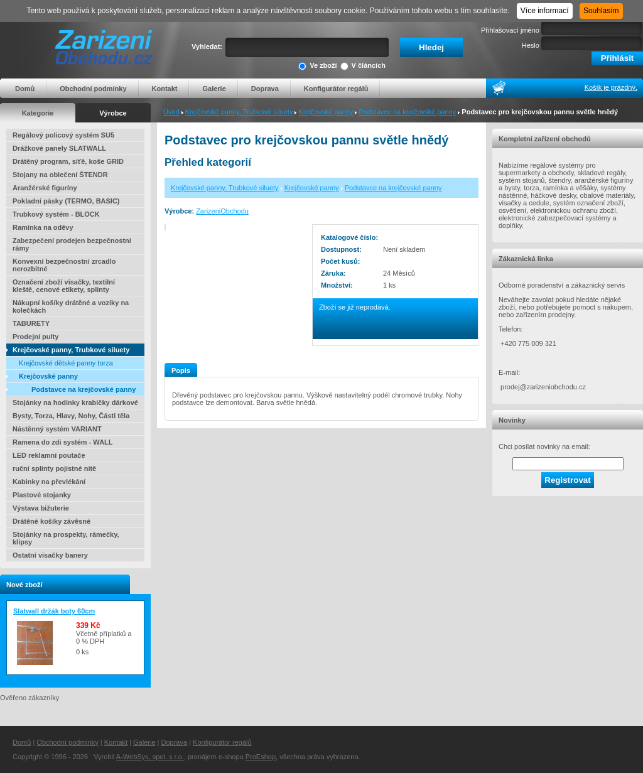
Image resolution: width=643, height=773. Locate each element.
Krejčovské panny (326, 112)
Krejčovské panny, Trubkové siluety (239, 112)
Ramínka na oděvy (43, 227)
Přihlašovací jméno (510, 30)
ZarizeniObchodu (222, 211)
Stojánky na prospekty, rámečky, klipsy (66, 538)
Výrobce (112, 113)
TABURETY (31, 323)
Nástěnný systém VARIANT (57, 429)
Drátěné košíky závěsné (51, 521)
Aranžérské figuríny (45, 188)
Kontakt (165, 88)
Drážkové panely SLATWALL (59, 148)
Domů (25, 88)
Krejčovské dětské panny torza (66, 363)
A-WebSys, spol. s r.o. (150, 756)
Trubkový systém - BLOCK (56, 214)
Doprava (265, 88)
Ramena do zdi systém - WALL (63, 442)
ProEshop (261, 756)
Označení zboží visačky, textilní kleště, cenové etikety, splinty (64, 285)
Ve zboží (317, 66)
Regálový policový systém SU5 (63, 135)
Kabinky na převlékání (49, 481)
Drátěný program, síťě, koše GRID (68, 161)
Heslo (530, 45)
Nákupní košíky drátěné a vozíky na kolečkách (71, 306)
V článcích (363, 66)
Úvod (171, 112)
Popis (180, 370)
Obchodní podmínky (93, 88)
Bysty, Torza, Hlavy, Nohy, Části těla (71, 415)
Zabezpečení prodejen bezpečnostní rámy (72, 244)
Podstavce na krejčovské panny (408, 112)
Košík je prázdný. (611, 87)
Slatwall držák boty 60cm (54, 611)
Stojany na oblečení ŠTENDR (60, 174)
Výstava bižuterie (41, 508)
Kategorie (38, 113)
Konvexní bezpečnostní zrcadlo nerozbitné (64, 265)
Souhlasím (601, 10)
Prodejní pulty (35, 336)
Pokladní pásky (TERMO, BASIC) (66, 201)
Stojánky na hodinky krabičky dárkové (75, 402)
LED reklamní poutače (49, 455)
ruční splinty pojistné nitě (54, 468)
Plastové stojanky (42, 495)
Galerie (213, 88)
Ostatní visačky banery (50, 555)
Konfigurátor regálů (336, 88)
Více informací (545, 10)
